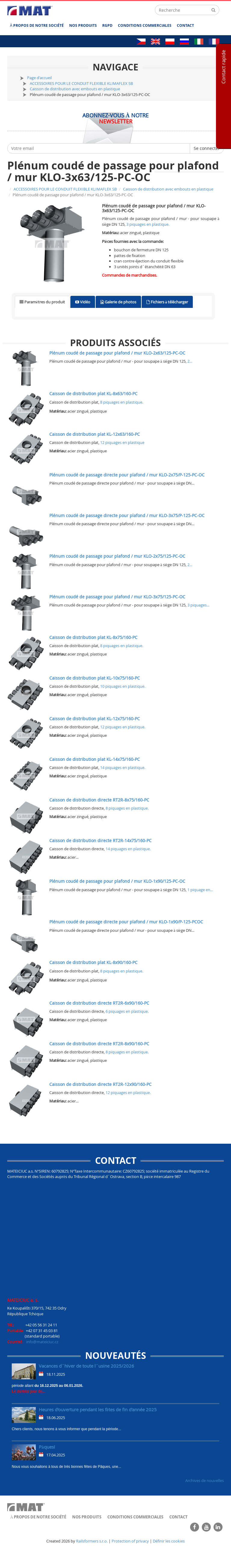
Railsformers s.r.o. (92, 1541)
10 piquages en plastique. (122, 686)
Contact (185, 25)
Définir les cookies (169, 1541)
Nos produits (83, 25)
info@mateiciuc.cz (42, 1341)
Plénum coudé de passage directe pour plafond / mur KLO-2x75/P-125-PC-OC (127, 475)
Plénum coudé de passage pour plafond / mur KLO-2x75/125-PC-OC (117, 556)
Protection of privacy (130, 1541)
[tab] (42, 302)
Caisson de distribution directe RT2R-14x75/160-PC (100, 840)
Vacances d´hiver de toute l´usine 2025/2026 (86, 1366)
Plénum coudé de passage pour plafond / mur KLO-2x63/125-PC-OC (117, 353)
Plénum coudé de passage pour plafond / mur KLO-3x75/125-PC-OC (117, 597)
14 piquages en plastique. (122, 767)
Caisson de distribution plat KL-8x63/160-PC (93, 393)
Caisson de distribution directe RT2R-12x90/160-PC (100, 1084)
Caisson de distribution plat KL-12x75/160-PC (94, 718)
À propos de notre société (37, 25)
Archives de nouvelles (204, 1480)
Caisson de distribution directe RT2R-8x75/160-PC (99, 800)
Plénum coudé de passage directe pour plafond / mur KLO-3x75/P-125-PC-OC (127, 515)
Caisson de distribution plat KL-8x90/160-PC (93, 962)
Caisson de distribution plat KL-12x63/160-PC (94, 434)
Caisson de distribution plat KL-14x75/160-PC (94, 759)
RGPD (107, 25)
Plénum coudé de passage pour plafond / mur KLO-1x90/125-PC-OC (117, 881)
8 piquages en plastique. (121, 402)
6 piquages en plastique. (127, 1011)
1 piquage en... (200, 889)
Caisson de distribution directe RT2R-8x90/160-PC (99, 1043)
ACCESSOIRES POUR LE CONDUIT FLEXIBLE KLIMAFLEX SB (81, 83)
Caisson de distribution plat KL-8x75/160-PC (93, 637)
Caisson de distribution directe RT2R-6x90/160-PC (99, 1003)
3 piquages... (198, 605)
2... (189, 361)
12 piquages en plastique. (122, 727)
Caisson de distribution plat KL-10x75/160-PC (94, 678)
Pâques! (47, 1447)
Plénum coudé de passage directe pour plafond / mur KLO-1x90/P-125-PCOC (126, 922)
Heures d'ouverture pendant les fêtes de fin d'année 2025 (98, 1409)
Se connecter (207, 148)
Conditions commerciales (144, 25)
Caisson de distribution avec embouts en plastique (75, 88)
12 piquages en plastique (122, 442)
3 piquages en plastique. (147, 224)
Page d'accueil (39, 77)
